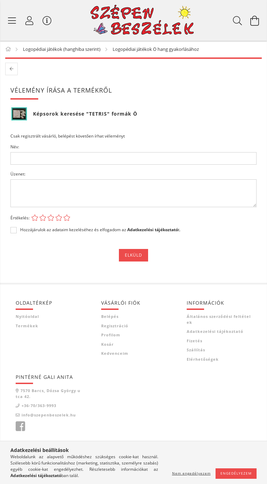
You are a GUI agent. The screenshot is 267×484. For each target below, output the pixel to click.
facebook (20, 426)
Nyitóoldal (27, 316)
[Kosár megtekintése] (255, 20)
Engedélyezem (236, 473)
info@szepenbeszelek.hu (49, 414)
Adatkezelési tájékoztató (215, 331)
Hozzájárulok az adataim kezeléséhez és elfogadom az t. (100, 230)
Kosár (107, 344)
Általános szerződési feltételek (219, 319)
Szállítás (196, 349)
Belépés (110, 316)
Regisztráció (114, 325)
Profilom (110, 334)
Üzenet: (17, 174)
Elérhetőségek (203, 359)
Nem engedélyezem (191, 473)
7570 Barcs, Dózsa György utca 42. (48, 393)
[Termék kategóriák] (12, 20)
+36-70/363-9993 (39, 405)
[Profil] (30, 20)
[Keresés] (237, 20)
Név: (14, 147)
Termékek (27, 325)
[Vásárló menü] (47, 20)
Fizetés (194, 340)
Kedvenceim (114, 353)
